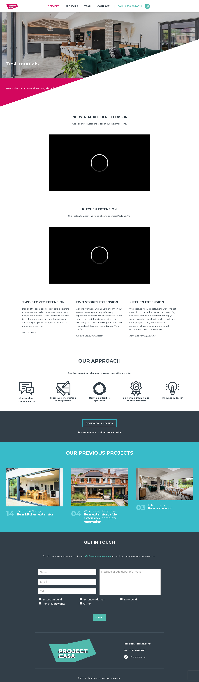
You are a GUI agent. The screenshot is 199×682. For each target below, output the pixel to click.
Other (87, 603)
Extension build (52, 599)
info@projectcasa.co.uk (97, 556)
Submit (99, 617)
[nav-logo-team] (12, 6)
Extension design (93, 599)
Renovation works (53, 603)
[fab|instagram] (149, 6)
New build (130, 599)
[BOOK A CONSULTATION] (99, 423)
